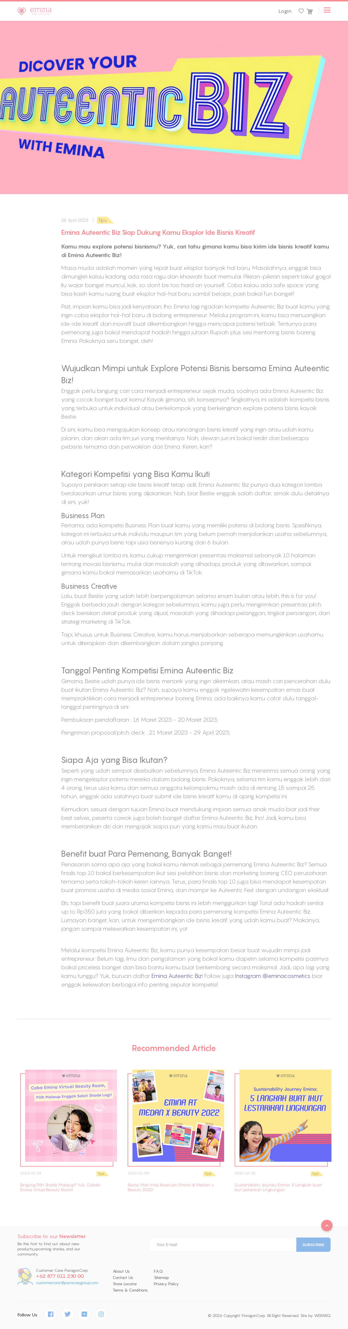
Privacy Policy (166, 1283)
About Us (121, 1271)
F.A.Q (158, 1271)
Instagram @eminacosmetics (272, 975)
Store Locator (125, 1283)
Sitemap (161, 1277)
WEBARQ (322, 1315)
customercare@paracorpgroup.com (67, 1282)
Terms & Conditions (130, 1290)
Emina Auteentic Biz (176, 975)
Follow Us (27, 1315)
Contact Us (123, 1277)
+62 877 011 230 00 (60, 1276)
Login (284, 11)
